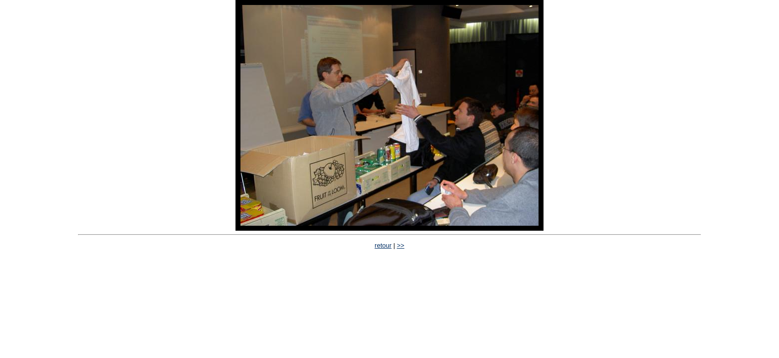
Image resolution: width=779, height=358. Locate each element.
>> (400, 245)
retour (383, 245)
